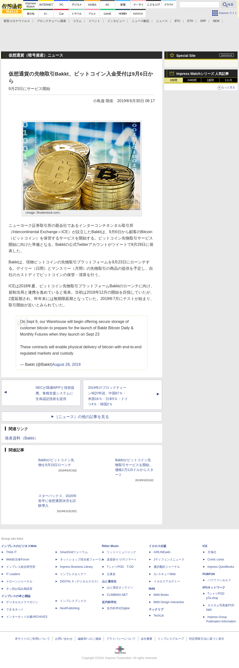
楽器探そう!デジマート (122, 559)
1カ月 (228, 80)
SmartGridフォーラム (74, 552)
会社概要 (146, 638)
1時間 (174, 80)
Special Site (186, 56)
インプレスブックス (73, 601)
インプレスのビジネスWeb (19, 546)
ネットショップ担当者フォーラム (82, 559)
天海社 (212, 552)
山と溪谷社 (109, 581)
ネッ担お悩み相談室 (19, 588)
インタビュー (116, 21)
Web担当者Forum (17, 559)
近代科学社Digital (118, 608)
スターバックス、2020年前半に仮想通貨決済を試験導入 (57, 501)
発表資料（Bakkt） (21, 438)
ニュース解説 (140, 21)
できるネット (15, 609)
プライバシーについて (121, 638)
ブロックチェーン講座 (51, 21)
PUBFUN (209, 574)
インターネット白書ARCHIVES (26, 616)
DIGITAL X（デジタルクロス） (80, 581)
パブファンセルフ (219, 580)
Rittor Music (110, 546)
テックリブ (156, 609)
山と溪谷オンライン (120, 587)
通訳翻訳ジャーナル (167, 566)
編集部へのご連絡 (89, 638)
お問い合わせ (64, 638)
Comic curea (216, 559)
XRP (203, 21)
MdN (152, 588)
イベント (94, 21)
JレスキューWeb (165, 574)
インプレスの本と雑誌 (15, 596)
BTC (177, 21)
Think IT (11, 552)
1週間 (210, 80)
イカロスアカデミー (167, 581)
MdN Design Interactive (169, 602)
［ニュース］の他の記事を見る (81, 417)
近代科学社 (109, 602)
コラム (77, 21)
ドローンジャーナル (19, 581)
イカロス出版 (157, 546)
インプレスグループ (171, 638)
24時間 (191, 80)
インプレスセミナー (73, 574)
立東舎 (111, 574)
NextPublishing (70, 608)
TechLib (159, 615)
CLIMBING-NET (117, 595)
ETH (190, 21)
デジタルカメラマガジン (22, 602)
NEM (216, 21)
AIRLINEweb (162, 552)
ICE (205, 546)
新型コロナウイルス (17, 21)
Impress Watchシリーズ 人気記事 (202, 74)
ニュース (162, 21)
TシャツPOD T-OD (120, 566)
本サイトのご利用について (32, 638)
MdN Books (161, 595)
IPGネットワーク (214, 587)
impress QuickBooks (221, 566)
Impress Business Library (76, 566)
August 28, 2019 (66, 364)
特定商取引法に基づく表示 (206, 638)
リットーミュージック (121, 552)
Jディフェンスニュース (169, 559)
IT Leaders (13, 574)
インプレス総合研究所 (20, 566)
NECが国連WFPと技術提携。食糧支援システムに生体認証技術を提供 (55, 393)
